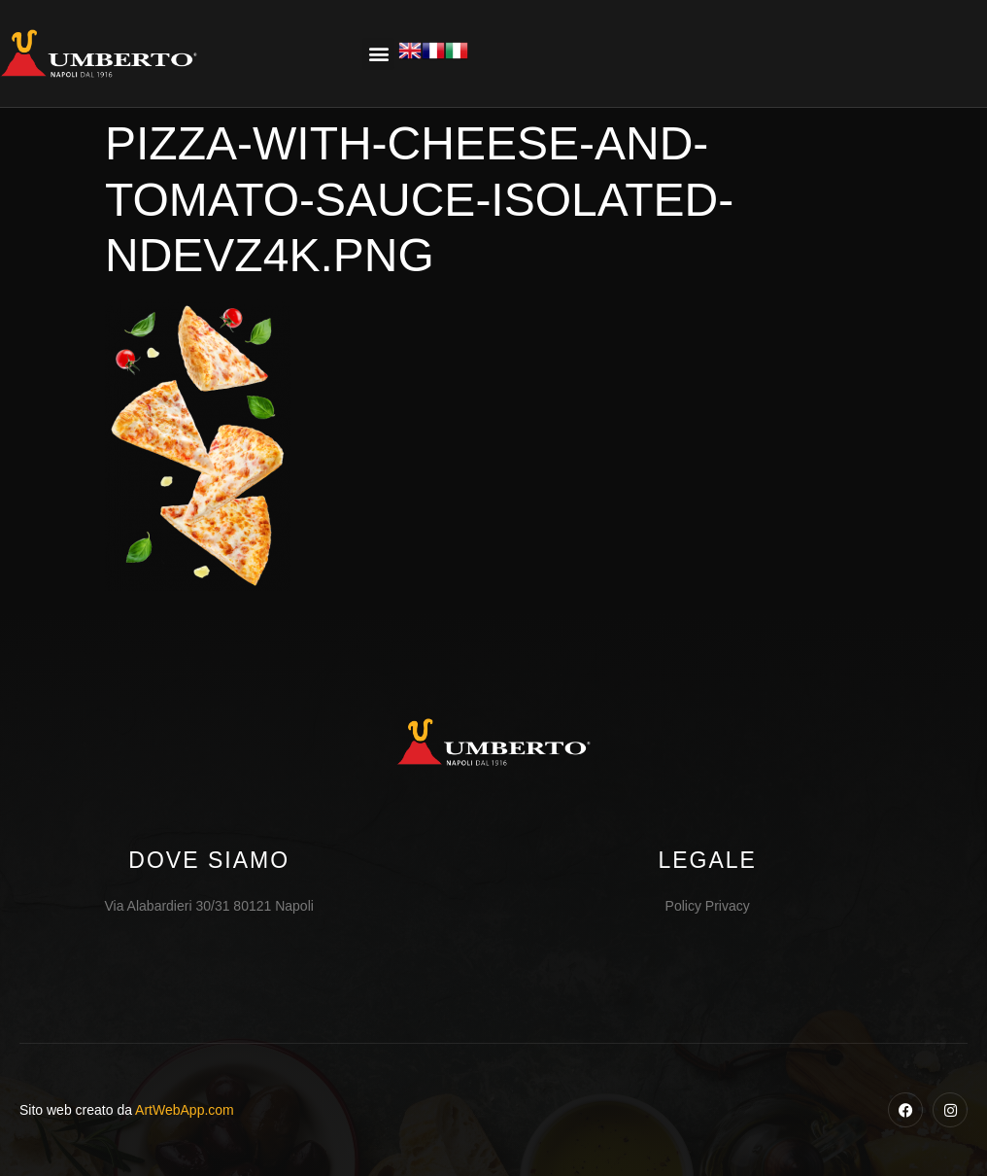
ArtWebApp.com (184, 1110)
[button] (378, 54)
